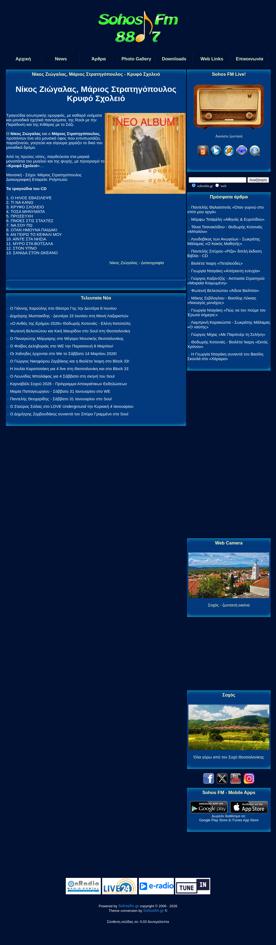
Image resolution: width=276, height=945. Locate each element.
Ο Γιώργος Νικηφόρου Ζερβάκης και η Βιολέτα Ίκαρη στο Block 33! (69, 361)
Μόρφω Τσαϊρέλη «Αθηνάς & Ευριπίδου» (227, 219)
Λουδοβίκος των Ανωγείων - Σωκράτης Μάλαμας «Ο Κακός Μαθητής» (223, 241)
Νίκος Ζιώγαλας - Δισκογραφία (136, 262)
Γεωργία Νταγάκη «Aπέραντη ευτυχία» (225, 270)
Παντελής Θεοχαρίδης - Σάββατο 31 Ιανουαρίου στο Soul (61, 398)
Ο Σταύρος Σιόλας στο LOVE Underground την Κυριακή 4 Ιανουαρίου (71, 406)
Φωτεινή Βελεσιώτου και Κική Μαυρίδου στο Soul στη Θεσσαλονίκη (70, 331)
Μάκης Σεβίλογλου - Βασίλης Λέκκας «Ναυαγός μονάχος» (221, 300)
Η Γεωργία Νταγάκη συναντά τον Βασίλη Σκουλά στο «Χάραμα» (225, 356)
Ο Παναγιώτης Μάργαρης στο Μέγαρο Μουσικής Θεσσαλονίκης (66, 338)
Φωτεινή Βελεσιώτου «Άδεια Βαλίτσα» (225, 290)
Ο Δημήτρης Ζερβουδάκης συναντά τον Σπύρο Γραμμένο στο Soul (69, 414)
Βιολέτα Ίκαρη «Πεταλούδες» (217, 263)
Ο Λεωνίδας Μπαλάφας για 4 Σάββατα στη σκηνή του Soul (62, 376)
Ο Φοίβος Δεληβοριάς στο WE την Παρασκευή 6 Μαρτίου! (61, 346)
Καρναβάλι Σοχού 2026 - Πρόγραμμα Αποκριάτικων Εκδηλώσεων (68, 383)
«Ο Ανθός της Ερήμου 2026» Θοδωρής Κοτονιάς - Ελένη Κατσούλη (70, 323)
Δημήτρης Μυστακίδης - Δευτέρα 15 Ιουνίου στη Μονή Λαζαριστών (69, 315)
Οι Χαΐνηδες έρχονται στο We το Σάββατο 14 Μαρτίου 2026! (63, 353)
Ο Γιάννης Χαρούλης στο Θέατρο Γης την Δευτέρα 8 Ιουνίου (63, 308)
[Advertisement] (228, 455)
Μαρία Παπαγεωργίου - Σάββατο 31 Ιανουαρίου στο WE (60, 391)
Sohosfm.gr (128, 905)
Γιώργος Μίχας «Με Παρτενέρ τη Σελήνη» (228, 334)
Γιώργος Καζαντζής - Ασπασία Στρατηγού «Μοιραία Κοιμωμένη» (226, 280)
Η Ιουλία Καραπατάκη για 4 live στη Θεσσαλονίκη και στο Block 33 (69, 368)
